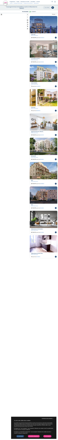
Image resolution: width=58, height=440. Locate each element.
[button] (55, 1)
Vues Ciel (33, 34)
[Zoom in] (27, 14)
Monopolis (33, 156)
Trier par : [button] (54, 14)
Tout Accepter (47, 436)
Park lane (33, 107)
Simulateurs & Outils (25, 1)
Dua (32, 204)
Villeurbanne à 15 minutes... (37, 229)
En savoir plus (20, 436)
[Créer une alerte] (52, 7)
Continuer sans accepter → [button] (47, 418)
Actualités (33, 1)
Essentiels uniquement (34, 436)
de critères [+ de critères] (47, 7)
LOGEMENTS (33, 11)
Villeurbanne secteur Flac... (37, 253)
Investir (38, 1)
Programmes (12, 1)
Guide (18, 1)
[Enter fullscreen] (27, 20)
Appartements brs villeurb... (37, 131)
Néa (32, 180)
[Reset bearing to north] (27, 18)
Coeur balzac (34, 83)
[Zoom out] (27, 16)
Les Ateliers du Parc (35, 58)
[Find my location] (27, 29)
